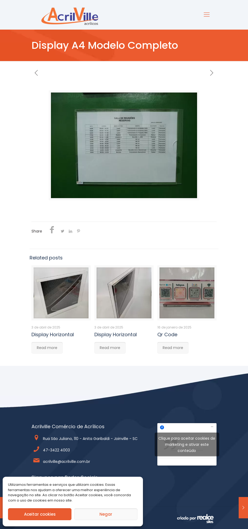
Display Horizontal (52, 334)
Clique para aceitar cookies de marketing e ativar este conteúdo (186, 444)
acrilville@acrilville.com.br (66, 461)
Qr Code (167, 334)
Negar (105, 514)
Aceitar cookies (40, 514)
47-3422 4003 (56, 450)
